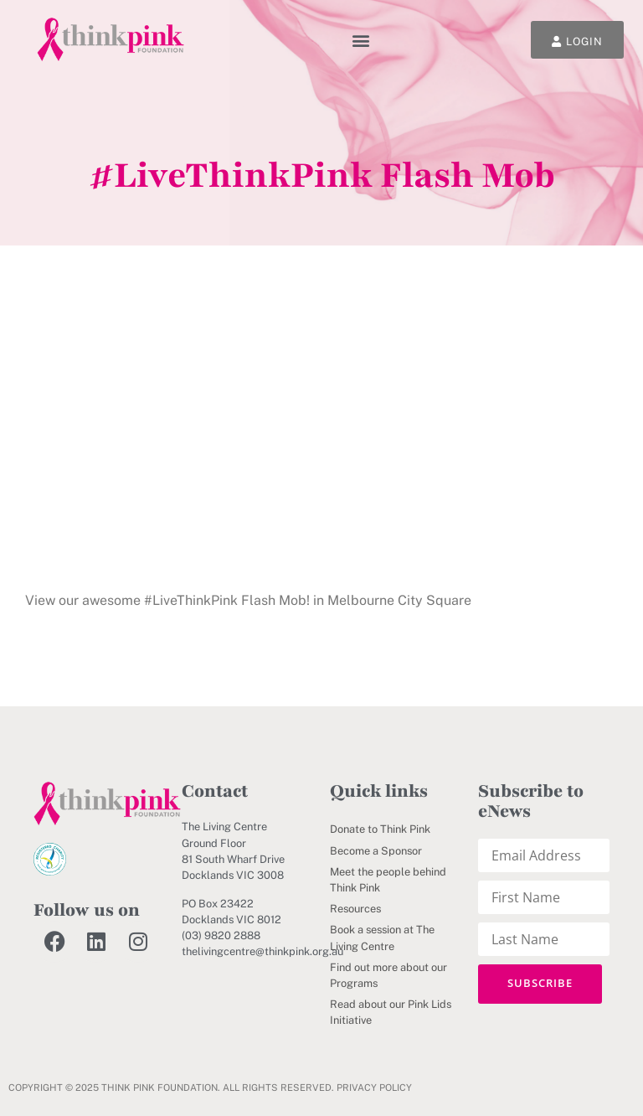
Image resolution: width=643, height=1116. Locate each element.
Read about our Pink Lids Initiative (390, 1012)
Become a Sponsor (376, 851)
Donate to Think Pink (380, 829)
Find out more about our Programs (388, 975)
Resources (355, 908)
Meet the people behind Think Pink (388, 879)
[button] (361, 40)
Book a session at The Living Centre (382, 937)
